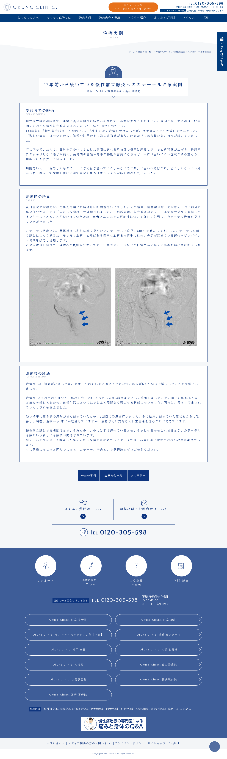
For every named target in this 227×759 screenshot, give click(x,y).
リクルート (45, 568)
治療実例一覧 (144, 52)
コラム (91, 570)
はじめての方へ (28, 17)
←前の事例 (88, 475)
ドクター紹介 (137, 17)
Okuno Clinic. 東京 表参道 (68, 620)
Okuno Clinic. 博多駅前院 (158, 679)
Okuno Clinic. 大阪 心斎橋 (159, 649)
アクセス (189, 17)
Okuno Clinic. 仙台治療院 (158, 664)
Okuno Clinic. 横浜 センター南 (159, 634)
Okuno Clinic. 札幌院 (68, 664)
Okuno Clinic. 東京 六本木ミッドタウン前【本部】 (68, 634)
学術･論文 (181, 568)
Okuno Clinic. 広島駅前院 (68, 679)
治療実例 (85, 17)
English (174, 743)
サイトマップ (157, 743)
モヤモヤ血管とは (59, 17)
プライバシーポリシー (129, 743)
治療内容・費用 (109, 17)
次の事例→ (138, 475)
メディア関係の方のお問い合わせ (90, 743)
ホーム (132, 52)
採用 (206, 17)
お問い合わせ (56, 743)
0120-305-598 (119, 600)
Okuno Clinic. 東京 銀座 (158, 620)
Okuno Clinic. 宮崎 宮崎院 (68, 694)
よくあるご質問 (164, 17)
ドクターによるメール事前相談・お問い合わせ (133, 7)
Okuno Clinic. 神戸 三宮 (68, 649)
